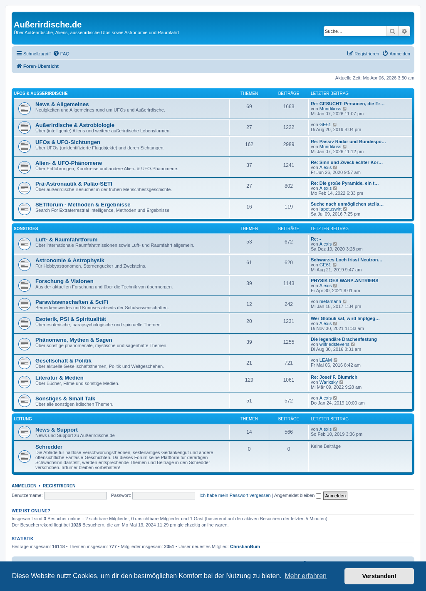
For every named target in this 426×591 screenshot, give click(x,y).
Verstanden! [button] (379, 576)
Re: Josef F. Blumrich (334, 377)
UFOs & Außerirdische (41, 93)
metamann (330, 301)
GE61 (325, 124)
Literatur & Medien (59, 378)
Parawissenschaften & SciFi (71, 302)
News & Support (56, 430)
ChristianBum (245, 546)
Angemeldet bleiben (297, 495)
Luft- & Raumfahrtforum (66, 239)
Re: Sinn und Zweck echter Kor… (347, 162)
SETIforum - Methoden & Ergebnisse (83, 204)
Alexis (326, 167)
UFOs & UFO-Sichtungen (67, 142)
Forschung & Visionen (64, 281)
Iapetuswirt (331, 208)
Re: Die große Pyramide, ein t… (345, 183)
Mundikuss (331, 108)
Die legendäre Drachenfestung (344, 339)
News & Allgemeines (62, 104)
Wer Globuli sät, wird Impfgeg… (345, 318)
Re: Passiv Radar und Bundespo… (348, 141)
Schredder (48, 447)
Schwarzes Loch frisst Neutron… (346, 259)
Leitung (23, 419)
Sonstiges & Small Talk (65, 398)
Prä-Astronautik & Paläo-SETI (73, 184)
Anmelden (24, 485)
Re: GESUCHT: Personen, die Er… (348, 103)
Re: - (316, 238)
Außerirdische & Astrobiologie (74, 125)
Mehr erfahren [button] (306, 575)
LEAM (326, 360)
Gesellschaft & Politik (63, 361)
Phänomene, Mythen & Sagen (73, 340)
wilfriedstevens (334, 344)
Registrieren (59, 485)
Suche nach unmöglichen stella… (347, 203)
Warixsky (329, 382)
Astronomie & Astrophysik (69, 260)
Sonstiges (26, 228)
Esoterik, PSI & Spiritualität (70, 319)
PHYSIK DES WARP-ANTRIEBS (345, 280)
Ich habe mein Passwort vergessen (235, 495)
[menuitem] (61, 54)
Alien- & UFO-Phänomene (68, 163)
